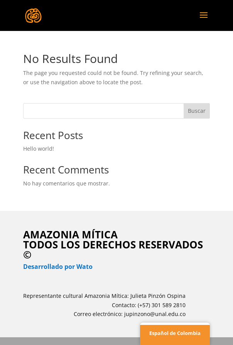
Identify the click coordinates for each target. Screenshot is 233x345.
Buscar (197, 110)
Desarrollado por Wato (58, 266)
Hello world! (38, 148)
